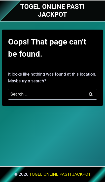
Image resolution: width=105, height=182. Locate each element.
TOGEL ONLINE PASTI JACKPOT (60, 174)
